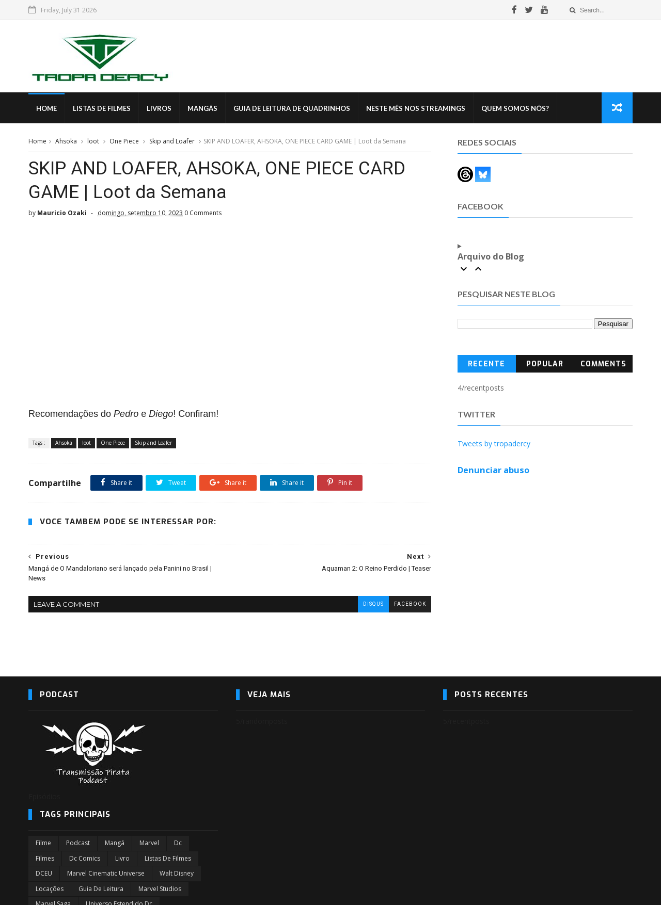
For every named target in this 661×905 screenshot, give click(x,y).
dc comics (84, 858)
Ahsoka (66, 141)
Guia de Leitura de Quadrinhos (291, 108)
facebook (410, 604)
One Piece (124, 141)
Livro (122, 858)
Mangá (114, 842)
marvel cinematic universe (106, 873)
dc (178, 842)
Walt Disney (177, 873)
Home (46, 108)
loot (93, 141)
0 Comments (203, 212)
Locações (50, 888)
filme (43, 842)
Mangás (202, 108)
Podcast (78, 842)
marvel (149, 842)
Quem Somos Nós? (515, 108)
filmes (45, 858)
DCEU (44, 873)
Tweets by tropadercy (494, 443)
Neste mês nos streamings (415, 108)
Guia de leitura (100, 888)
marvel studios (159, 888)
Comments (603, 364)
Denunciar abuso (493, 470)
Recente (486, 364)
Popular (544, 364)
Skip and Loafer (172, 141)
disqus (373, 604)
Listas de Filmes (102, 108)
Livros (159, 108)
